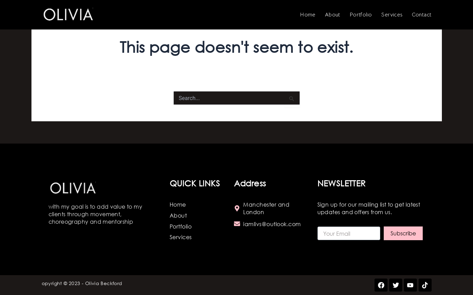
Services (391, 14)
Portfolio (361, 14)
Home (308, 14)
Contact (422, 14)
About (332, 14)
